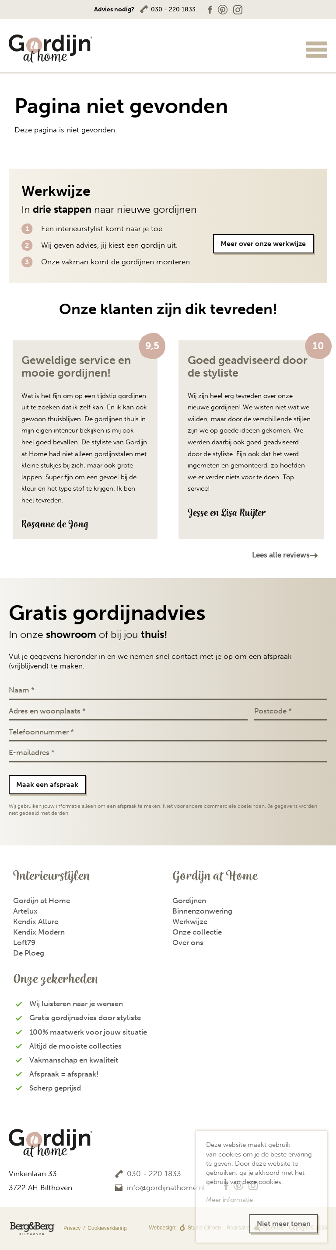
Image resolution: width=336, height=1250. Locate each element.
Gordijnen (189, 900)
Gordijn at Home (41, 900)
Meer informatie (229, 1200)
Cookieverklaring (107, 1228)
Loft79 (24, 942)
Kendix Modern (39, 932)
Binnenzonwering (202, 911)
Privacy (45, 1228)
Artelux (25, 911)
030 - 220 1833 (173, 9)
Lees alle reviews (281, 555)
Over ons (187, 942)
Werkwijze (189, 921)
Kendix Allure (35, 921)
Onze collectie (197, 932)
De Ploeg (28, 953)
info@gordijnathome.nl (166, 1187)
